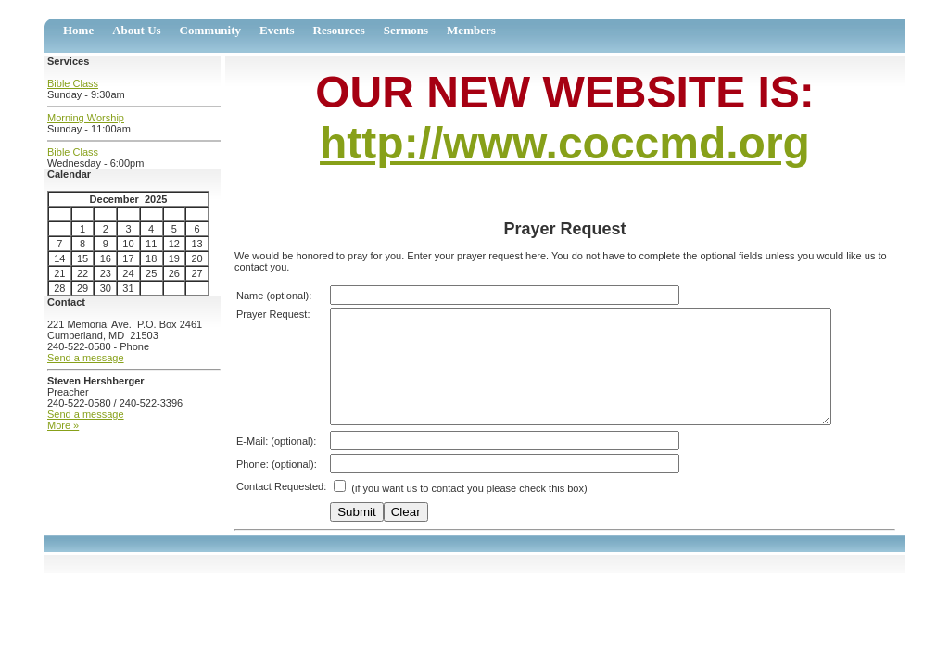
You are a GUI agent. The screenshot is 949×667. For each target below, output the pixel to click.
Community (210, 30)
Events (277, 30)
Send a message (85, 357)
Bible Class (72, 83)
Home (78, 30)
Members (471, 30)
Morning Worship (85, 117)
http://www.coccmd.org (565, 143)
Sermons (406, 30)
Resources (339, 30)
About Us (136, 30)
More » (63, 425)
